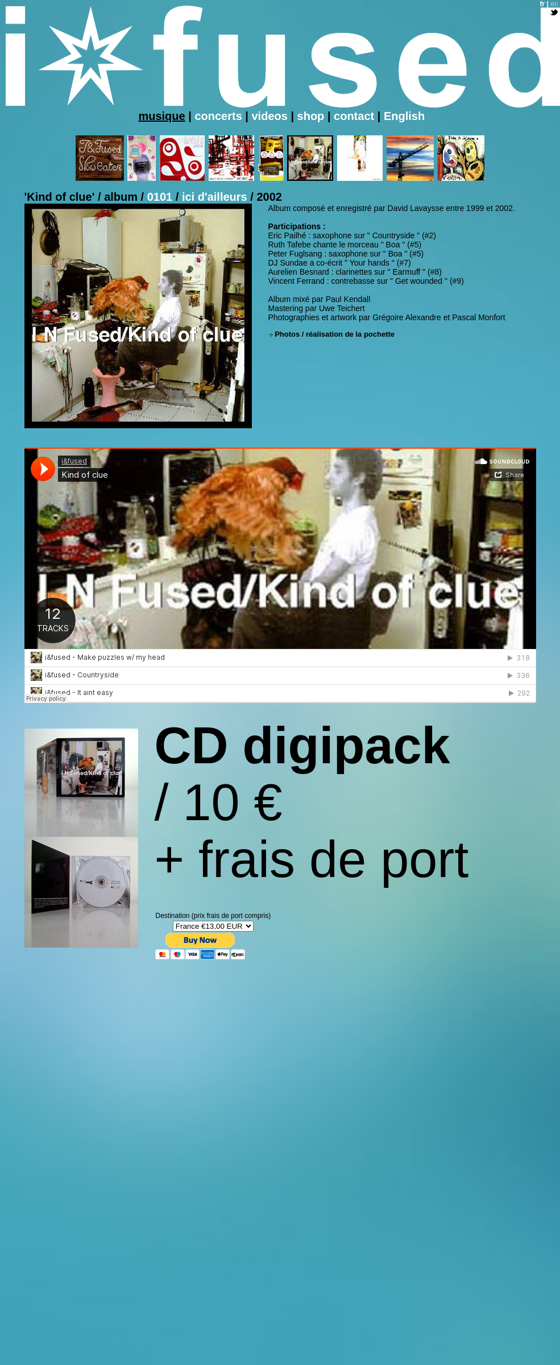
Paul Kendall (348, 299)
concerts (218, 116)
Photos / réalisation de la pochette (335, 334)
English (404, 116)
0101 (161, 197)
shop (312, 116)
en (554, 4)
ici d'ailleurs (216, 197)
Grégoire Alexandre (406, 317)
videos (269, 116)
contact (354, 116)
